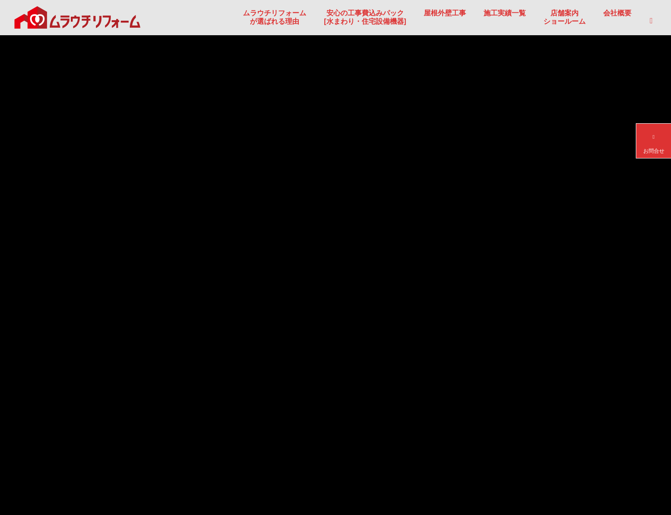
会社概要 (617, 13)
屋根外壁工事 (445, 13)
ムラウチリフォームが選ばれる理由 (274, 17)
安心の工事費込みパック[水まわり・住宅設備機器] (365, 17)
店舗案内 (564, 17)
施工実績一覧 (505, 13)
